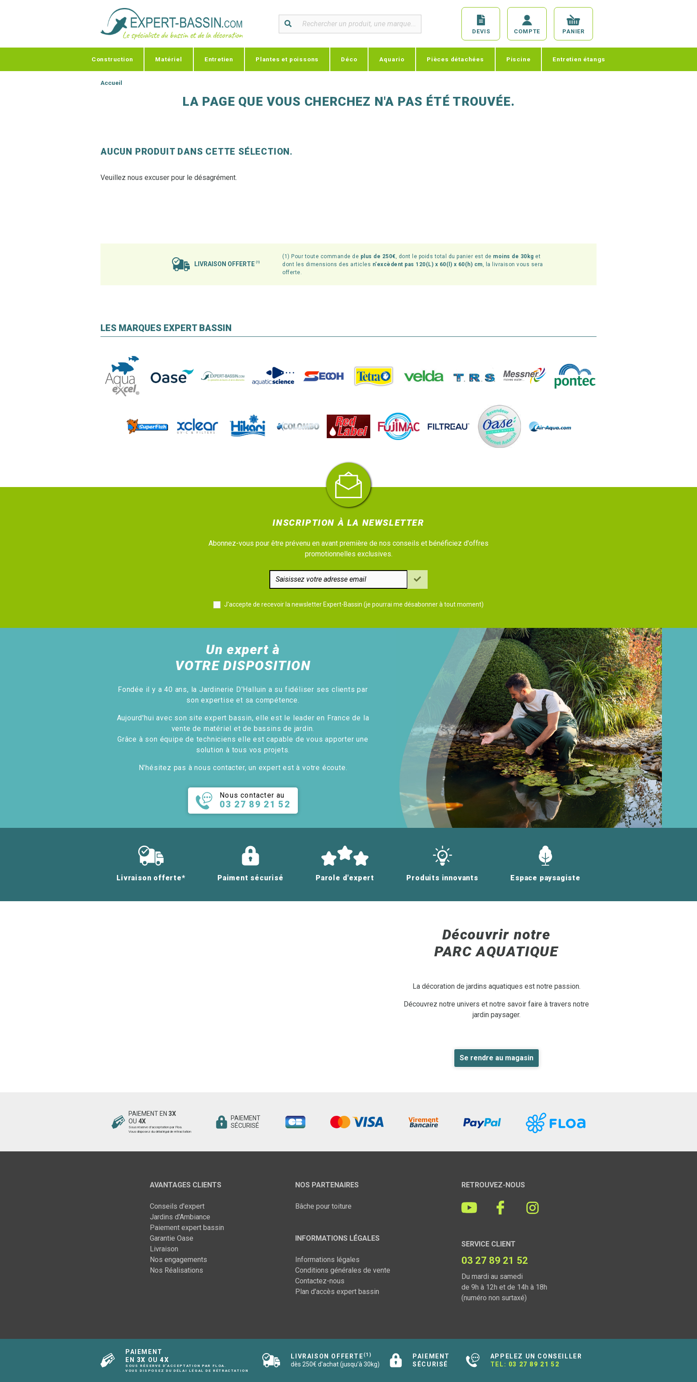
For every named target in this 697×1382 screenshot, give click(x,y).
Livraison (164, 1249)
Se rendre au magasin (496, 1058)
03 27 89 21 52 (534, 1364)
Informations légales (327, 1259)
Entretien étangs (579, 59)
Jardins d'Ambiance (180, 1217)
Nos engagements (178, 1259)
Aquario (392, 59)
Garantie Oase (171, 1238)
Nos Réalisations (176, 1270)
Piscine (518, 59)
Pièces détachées (455, 59)
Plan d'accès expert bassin (337, 1291)
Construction (112, 59)
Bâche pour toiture (323, 1206)
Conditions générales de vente (342, 1270)
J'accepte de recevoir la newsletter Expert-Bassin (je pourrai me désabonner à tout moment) (354, 604)
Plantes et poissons (287, 59)
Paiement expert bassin (187, 1227)
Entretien (218, 59)
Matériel (168, 59)
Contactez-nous (319, 1281)
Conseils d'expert (177, 1206)
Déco (349, 59)
